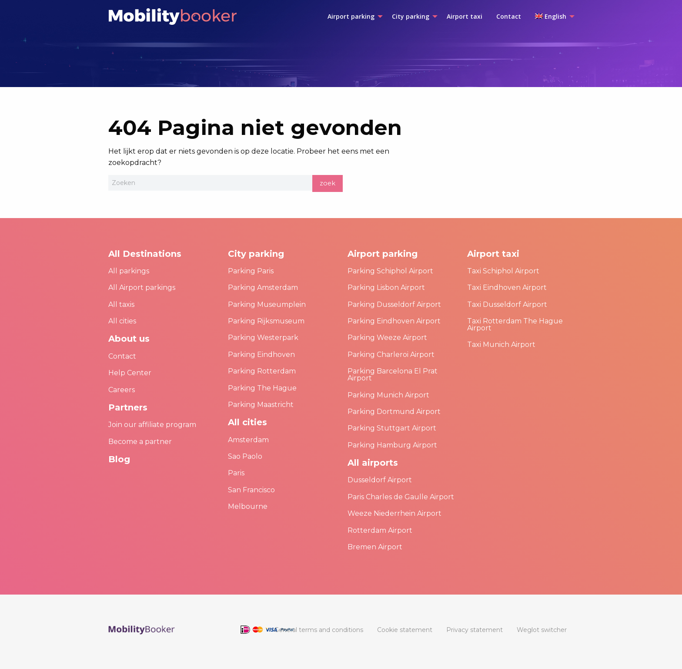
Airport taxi (493, 254)
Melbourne (247, 506)
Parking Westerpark (263, 337)
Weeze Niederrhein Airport (394, 513)
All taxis (121, 304)
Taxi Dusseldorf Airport (507, 304)
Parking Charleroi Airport (391, 354)
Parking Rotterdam (262, 371)
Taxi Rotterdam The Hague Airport (515, 324)
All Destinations (144, 254)
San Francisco (251, 490)
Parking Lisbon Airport (386, 287)
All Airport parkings (141, 287)
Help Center (129, 373)
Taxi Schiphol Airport (503, 271)
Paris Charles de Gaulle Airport (401, 497)
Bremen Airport (375, 547)
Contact (122, 356)
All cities (122, 321)
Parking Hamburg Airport (392, 445)
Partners (127, 407)
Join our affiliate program (152, 424)
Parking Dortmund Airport (394, 411)
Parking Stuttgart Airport (392, 428)
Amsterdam (248, 440)
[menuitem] (353, 16)
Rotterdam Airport (380, 530)
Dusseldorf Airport (380, 480)
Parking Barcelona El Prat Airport (393, 374)
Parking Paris (251, 271)
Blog (119, 459)
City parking (256, 254)
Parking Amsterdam (263, 287)
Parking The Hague (262, 388)
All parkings (128, 271)
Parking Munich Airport (388, 395)
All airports (373, 462)
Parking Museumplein (267, 304)
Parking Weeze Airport (387, 337)
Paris (236, 473)
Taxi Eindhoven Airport (507, 287)
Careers (121, 390)
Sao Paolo (245, 456)
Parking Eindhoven (261, 354)
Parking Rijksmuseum (266, 321)
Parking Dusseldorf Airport (394, 304)
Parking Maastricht (261, 404)
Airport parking (383, 254)
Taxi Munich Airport (501, 344)
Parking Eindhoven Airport (394, 321)
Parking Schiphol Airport (390, 271)
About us (129, 338)
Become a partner (140, 441)
